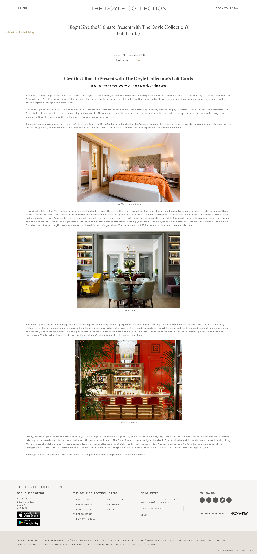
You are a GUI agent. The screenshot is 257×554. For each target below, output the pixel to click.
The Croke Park (116, 499)
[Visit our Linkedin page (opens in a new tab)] (229, 500)
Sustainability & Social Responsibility (170, 540)
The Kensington (82, 504)
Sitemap (151, 544)
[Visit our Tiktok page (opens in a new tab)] (222, 500)
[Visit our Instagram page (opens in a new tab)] (215, 500)
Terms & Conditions (97, 544)
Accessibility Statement (128, 544)
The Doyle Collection (39, 487)
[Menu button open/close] (12, 8)
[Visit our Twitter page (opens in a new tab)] (208, 500)
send (144, 515)
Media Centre (135, 540)
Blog (73, 27)
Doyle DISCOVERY (30, 544)
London (135, 60)
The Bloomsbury (83, 514)
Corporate (221, 540)
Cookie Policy (73, 544)
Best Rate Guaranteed (55, 540)
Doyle (128, 8)
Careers (91, 540)
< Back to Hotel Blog (19, 32)
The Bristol (114, 509)
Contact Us (204, 540)
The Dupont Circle (84, 518)
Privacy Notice (53, 544)
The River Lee (114, 504)
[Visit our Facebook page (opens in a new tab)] (202, 500)
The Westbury (81, 499)
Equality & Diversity (111, 540)
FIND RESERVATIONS (28, 540)
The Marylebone (82, 509)
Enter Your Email (152, 508)
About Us (77, 540)
